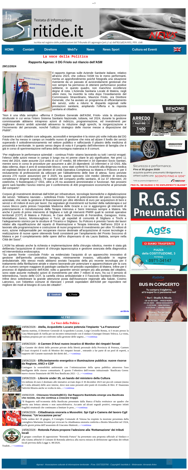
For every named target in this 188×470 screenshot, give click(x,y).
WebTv (72, 49)
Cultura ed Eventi (144, 49)
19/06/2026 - (71, 326)
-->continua (91, 336)
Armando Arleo (150, 464)
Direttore (50, 49)
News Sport (111, 49)
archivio (124, 311)
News (90, 49)
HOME (9, 49)
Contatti (28, 49)
